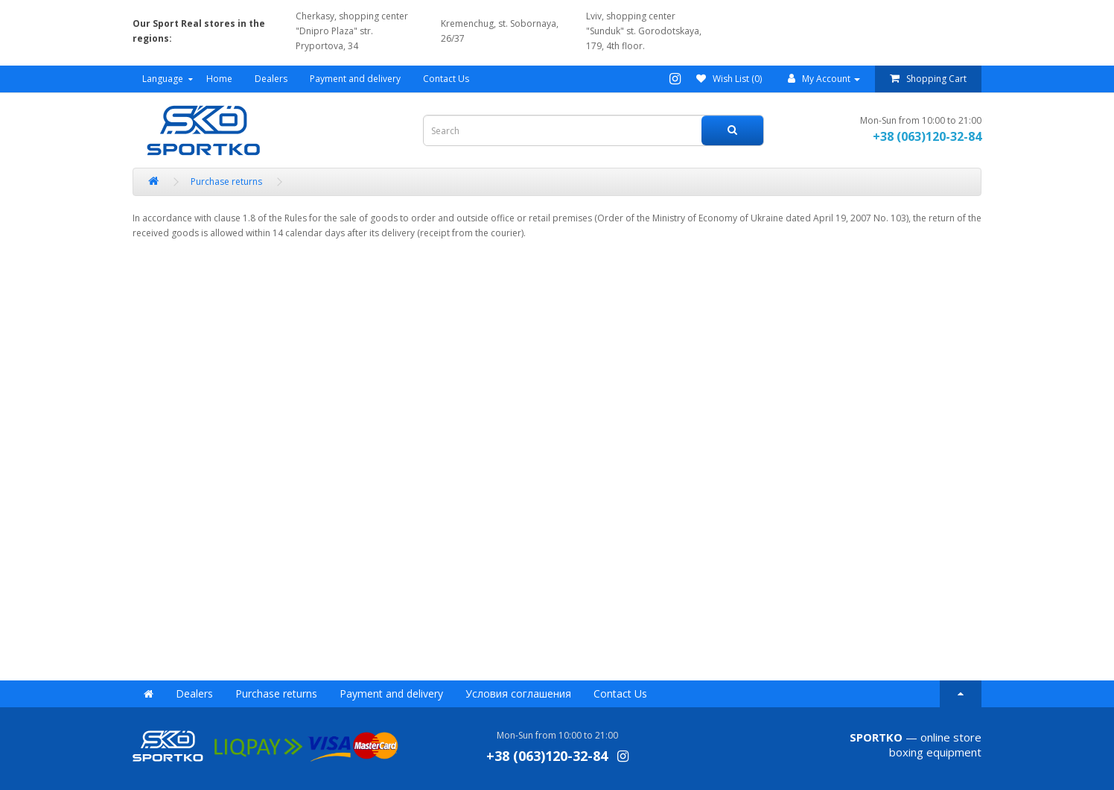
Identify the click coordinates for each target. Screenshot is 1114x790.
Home (219, 78)
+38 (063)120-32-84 (927, 136)
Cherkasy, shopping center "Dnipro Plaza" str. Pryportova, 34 (352, 31)
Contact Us (446, 78)
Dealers (271, 78)
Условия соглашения (518, 693)
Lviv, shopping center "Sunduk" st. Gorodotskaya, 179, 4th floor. (643, 31)
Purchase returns (276, 693)
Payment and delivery (355, 78)
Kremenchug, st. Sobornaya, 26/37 (499, 31)
